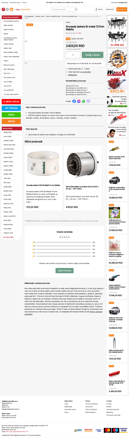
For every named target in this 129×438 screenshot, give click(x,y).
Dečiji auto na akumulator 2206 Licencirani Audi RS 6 (117, 189)
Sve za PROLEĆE (9, 90)
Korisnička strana (15, 2)
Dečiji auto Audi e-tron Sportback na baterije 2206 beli (116, 319)
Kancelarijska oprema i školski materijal (10, 39)
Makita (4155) (8, 132)
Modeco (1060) (8, 166)
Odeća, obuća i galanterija (11, 56)
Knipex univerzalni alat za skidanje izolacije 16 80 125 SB (117, 383)
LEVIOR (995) (8, 170)
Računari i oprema (9, 65)
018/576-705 (69, 2)
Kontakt (108, 406)
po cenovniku (85, 72)
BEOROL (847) (8, 191)
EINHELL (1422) (8, 161)
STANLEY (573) (8, 233)
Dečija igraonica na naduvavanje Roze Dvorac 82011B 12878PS (117, 222)
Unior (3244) (7, 136)
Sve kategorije (29, 16)
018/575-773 (52, 2)
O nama (108, 404)
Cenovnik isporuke (112, 409)
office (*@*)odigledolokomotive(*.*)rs (16, 431)
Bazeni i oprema (8, 29)
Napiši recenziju (64, 270)
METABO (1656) (8, 153)
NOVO (11, 114)
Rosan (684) (7, 220)
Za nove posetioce (91, 404)
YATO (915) (7, 178)
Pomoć (24, 2)
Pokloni (6, 61)
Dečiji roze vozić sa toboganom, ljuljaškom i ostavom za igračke (116, 254)
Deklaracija (72, 75)
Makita (68, 22)
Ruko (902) (7, 182)
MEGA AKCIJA (11, 101)
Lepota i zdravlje (8, 44)
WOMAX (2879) (8, 140)
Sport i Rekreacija (9, 69)
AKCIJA (11, 121)
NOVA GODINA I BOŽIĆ (11, 52)
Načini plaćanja (90, 412)
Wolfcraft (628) (8, 224)
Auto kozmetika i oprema (11, 21)
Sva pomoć (89, 406)
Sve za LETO (7, 86)
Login (66, 404)
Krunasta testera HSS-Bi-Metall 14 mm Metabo (43, 185)
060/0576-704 (78, 2)
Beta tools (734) (8, 203)
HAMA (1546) (8, 157)
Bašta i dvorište (8, 25)
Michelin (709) (8, 212)
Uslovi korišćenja (91, 409)
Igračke (6, 34)
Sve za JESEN (8, 82)
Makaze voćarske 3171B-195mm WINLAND (117, 157)
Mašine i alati (7, 48)
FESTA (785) (7, 199)
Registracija (68, 406)
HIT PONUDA (11, 108)
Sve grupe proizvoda (113, 415)
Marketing (5, 2)
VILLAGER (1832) (9, 149)
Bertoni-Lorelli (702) (10, 216)
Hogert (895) (8, 187)
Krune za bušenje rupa (69, 16)
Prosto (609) (7, 229)
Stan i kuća (7, 73)
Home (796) (7, 195)
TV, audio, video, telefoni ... (12, 94)
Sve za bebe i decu (9, 77)
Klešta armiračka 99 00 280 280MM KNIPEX (116, 351)
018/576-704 (61, 2)
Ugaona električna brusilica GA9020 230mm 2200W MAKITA (117, 287)
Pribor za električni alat (53, 16)
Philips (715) (7, 208)
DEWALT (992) (8, 174)
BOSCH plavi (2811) (9, 145)
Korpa (66, 412)
